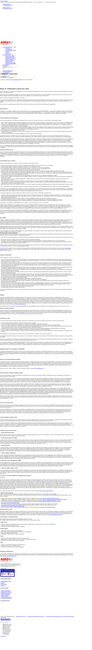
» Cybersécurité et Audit (5, 591)
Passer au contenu (4, 1)
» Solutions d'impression (5, 595)
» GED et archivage (4, 596)
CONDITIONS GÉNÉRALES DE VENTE (35, 616)
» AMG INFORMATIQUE (5, 581)
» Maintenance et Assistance (6, 592)
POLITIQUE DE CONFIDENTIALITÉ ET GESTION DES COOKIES (60, 616)
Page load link (3, 617)
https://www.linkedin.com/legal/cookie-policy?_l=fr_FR (49, 500)
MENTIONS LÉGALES (21, 616)
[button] (5, 619)
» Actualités (2, 582)
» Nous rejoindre (3, 584)
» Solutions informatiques (5, 590)
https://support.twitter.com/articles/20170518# (10, 502)
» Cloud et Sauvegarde (4, 593)
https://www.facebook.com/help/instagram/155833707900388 (54, 499)
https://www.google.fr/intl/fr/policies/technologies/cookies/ (12, 506)
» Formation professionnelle (6, 598)
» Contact (2, 585)
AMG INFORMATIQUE (16, 79)
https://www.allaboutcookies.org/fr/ (55, 514)
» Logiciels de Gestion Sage (6, 597)
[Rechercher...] (13, 67)
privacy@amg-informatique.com (19, 304)
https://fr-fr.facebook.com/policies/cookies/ (50, 498)
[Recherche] (3, 68)
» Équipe (2, 583)
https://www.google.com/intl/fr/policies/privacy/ (45, 507)
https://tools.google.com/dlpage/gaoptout (45, 490)
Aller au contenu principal (5, 618)
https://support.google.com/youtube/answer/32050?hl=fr (12, 504)
